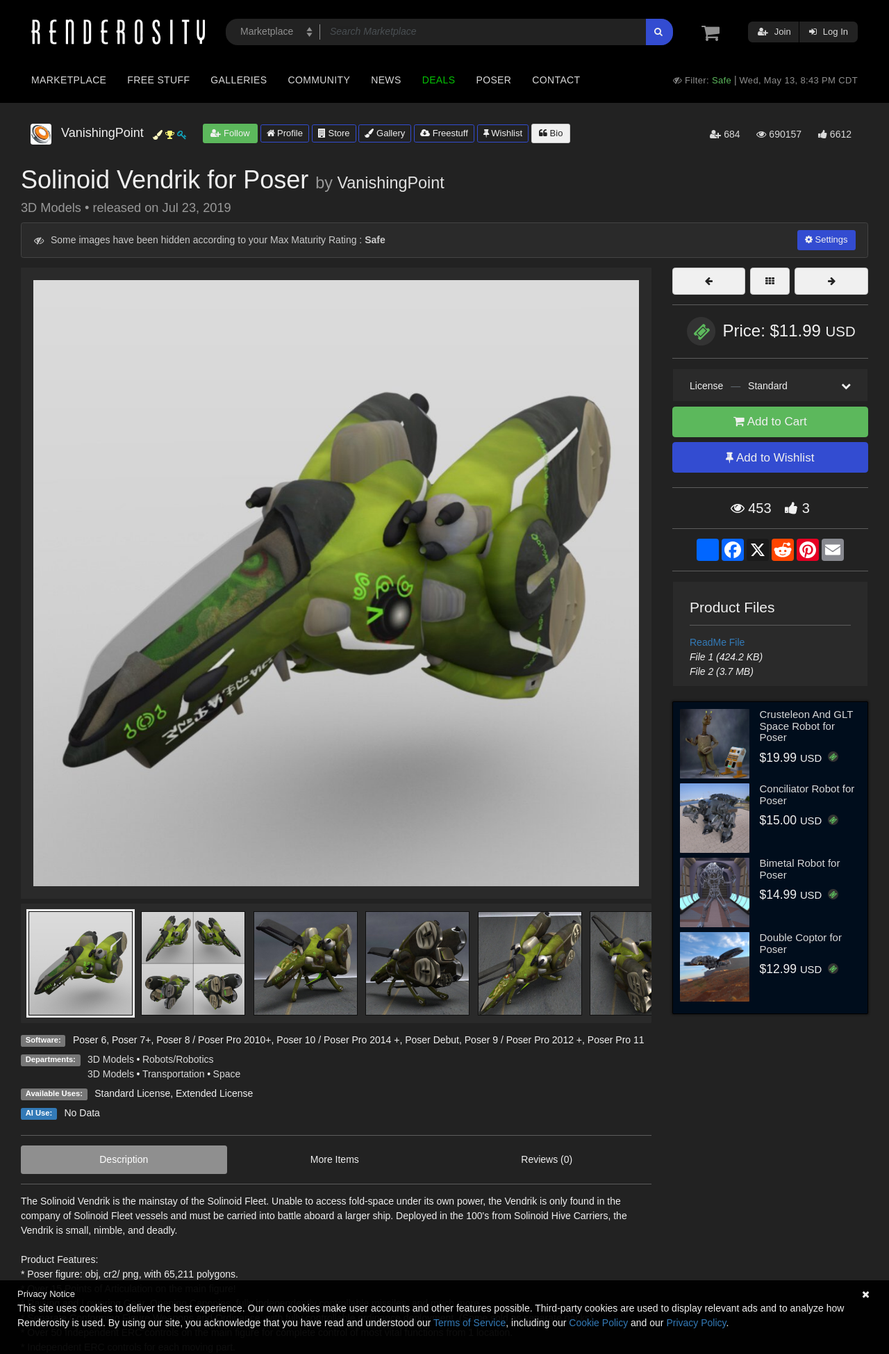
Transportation (173, 1073)
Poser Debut (432, 1039)
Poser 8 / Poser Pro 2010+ (213, 1039)
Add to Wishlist (770, 457)
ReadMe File (717, 642)
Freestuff (444, 133)
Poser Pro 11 (616, 1039)
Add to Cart (770, 421)
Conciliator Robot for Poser (807, 794)
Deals (439, 79)
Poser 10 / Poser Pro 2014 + (337, 1039)
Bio (551, 133)
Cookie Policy (598, 1322)
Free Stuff (158, 79)
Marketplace (68, 79)
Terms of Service (469, 1322)
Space (227, 1073)
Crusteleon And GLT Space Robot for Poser (807, 725)
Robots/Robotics (178, 1059)
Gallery (385, 133)
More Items (334, 1159)
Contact (556, 79)
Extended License (214, 1093)
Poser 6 (89, 1039)
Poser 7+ (131, 1039)
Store (334, 133)
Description (123, 1159)
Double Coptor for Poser (801, 943)
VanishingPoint (390, 183)
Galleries (238, 79)
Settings (826, 239)
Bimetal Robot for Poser (800, 869)
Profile (285, 133)
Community (319, 79)
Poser (493, 79)
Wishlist (502, 133)
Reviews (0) (546, 1159)
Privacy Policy (696, 1322)
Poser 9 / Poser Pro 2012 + (523, 1039)
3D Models (111, 1059)
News (386, 79)
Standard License (132, 1093)
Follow (229, 133)
